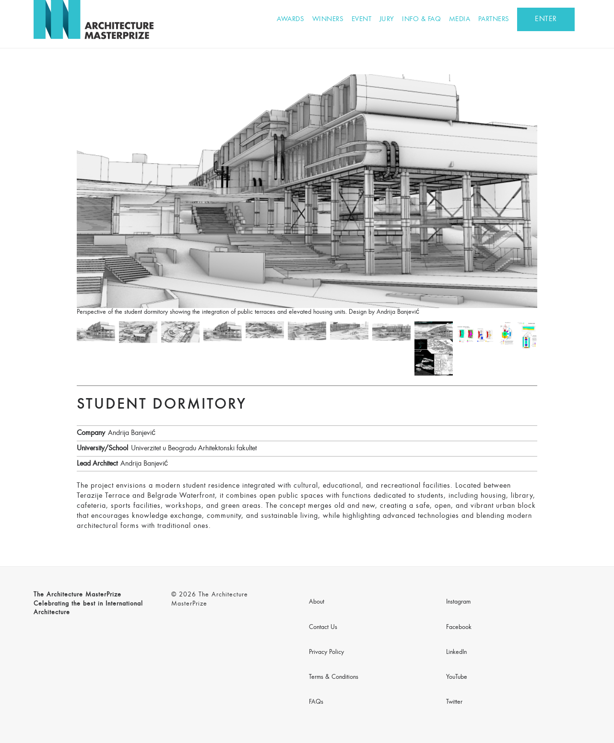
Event (362, 19)
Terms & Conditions (333, 677)
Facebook (459, 627)
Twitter (454, 702)
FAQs (316, 702)
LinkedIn (456, 652)
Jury (386, 19)
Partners (493, 19)
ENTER (546, 19)
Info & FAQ (421, 19)
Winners (328, 19)
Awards (290, 19)
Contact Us (323, 627)
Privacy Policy (326, 652)
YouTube (456, 677)
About (316, 602)
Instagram (458, 602)
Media (460, 19)
